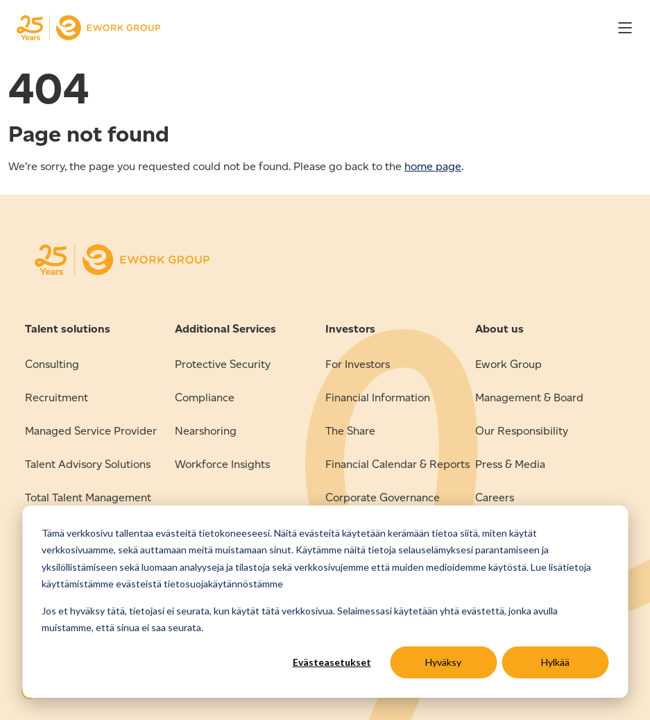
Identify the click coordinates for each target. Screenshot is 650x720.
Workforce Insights (222, 464)
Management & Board (529, 397)
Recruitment (56, 397)
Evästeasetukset (332, 662)
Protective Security (223, 364)
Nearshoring (206, 430)
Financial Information (377, 397)
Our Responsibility (521, 430)
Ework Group (508, 364)
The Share (350, 430)
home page (432, 166)
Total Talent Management (88, 497)
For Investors (357, 364)
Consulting (52, 364)
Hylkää (555, 662)
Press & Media (510, 464)
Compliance (204, 397)
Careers (494, 497)
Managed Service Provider (91, 430)
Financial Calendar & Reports (397, 464)
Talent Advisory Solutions (88, 464)
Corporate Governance (382, 497)
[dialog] (325, 601)
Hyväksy (443, 662)
